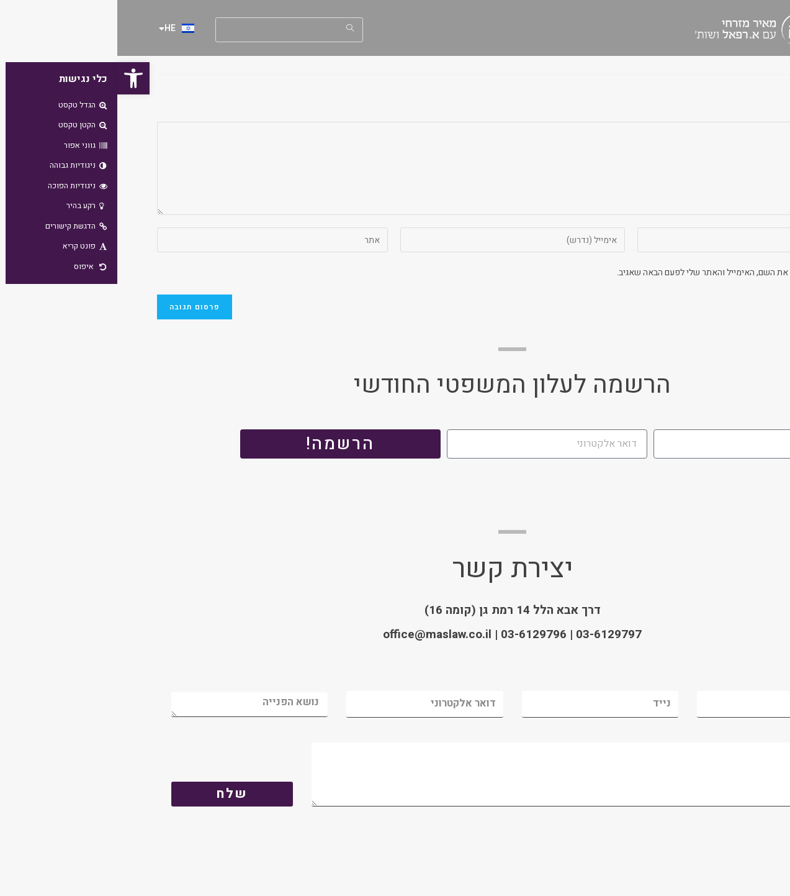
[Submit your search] (233, 28)
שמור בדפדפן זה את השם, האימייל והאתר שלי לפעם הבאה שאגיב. (616, 272)
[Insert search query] (172, 29)
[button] (16, 78)
